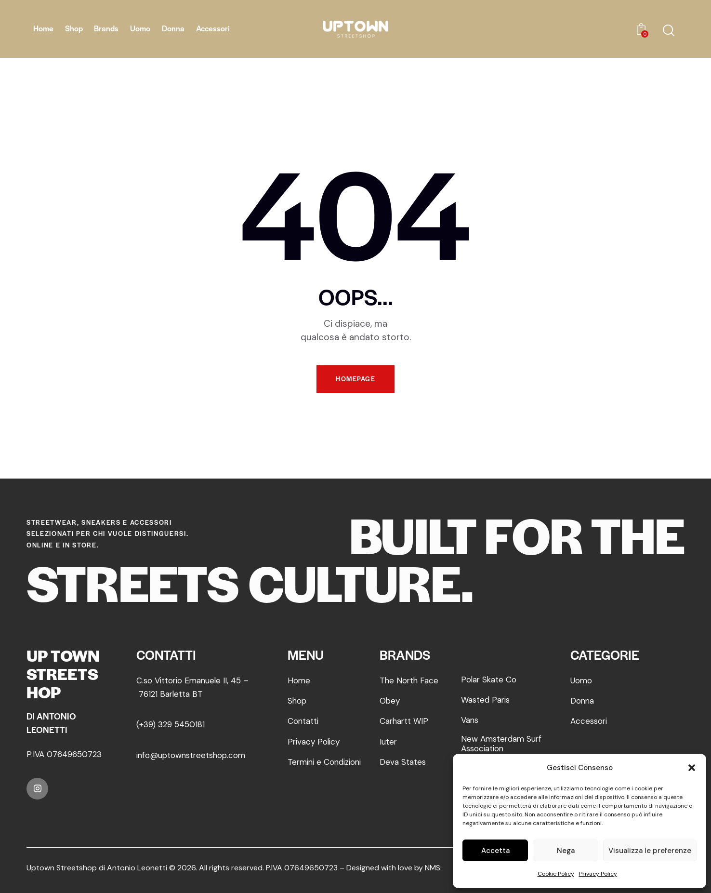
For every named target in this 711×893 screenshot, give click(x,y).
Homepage (355, 379)
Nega (566, 850)
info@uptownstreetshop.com (192, 755)
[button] (692, 768)
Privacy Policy (598, 874)
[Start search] (668, 31)
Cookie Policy (556, 874)
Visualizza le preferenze (649, 850)
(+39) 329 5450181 (170, 724)
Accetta (495, 850)
